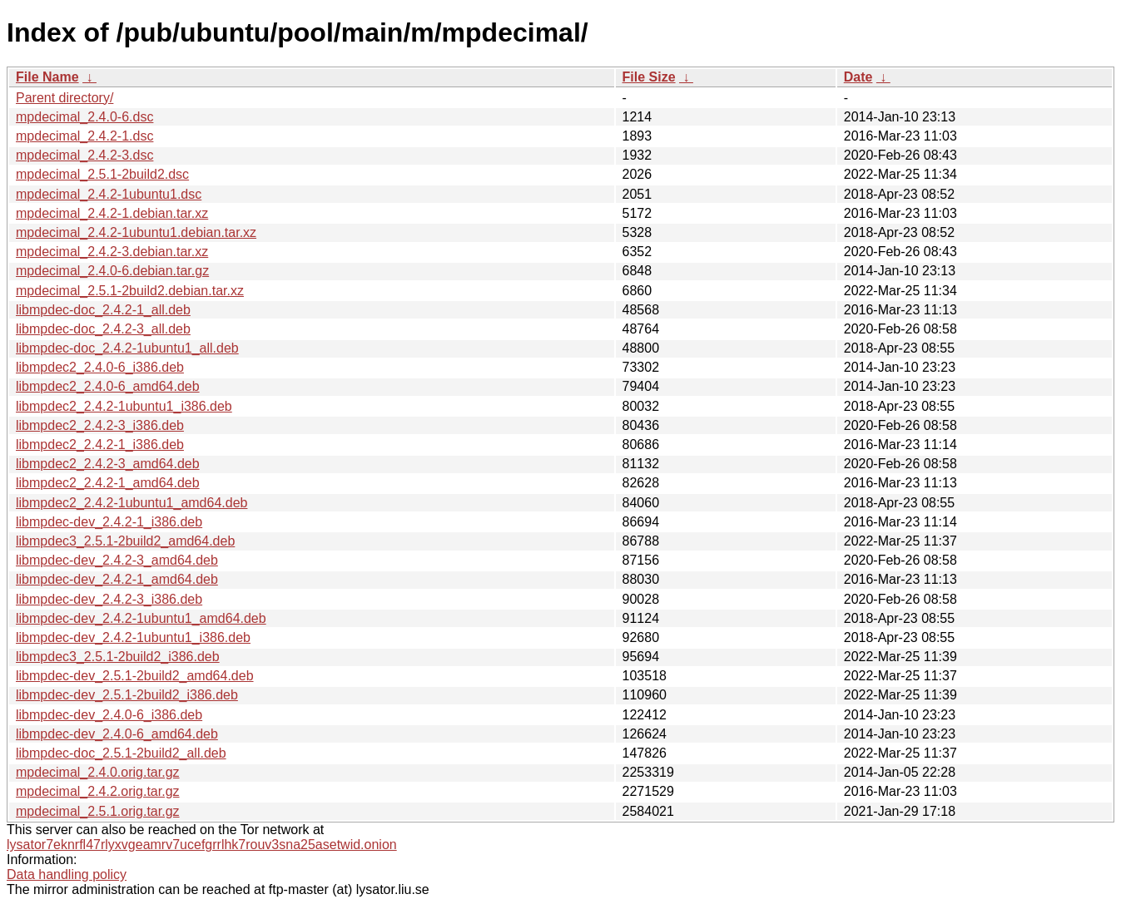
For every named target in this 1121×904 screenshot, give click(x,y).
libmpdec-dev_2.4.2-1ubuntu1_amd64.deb (141, 618)
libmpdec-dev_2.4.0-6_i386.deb (109, 715)
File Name (47, 77)
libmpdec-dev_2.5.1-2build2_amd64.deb (135, 676)
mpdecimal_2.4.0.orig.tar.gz (98, 772)
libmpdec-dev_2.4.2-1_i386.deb (109, 522)
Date (858, 77)
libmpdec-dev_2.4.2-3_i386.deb (109, 599)
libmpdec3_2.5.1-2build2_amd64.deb (125, 541)
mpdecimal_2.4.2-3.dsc (84, 155)
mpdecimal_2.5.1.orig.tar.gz (98, 811)
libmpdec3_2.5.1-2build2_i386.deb (118, 657)
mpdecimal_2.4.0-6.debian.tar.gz (112, 271)
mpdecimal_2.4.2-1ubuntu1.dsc (108, 194)
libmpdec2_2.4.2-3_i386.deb (100, 425)
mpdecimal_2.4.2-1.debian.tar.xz (112, 213)
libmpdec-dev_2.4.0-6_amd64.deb (117, 734)
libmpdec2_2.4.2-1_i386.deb (100, 444)
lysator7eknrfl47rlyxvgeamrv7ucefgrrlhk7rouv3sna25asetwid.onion (202, 844)
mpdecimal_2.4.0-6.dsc (84, 117)
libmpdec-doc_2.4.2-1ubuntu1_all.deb (127, 348)
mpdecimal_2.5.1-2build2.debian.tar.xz (130, 291)
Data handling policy (66, 874)
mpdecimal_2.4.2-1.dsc (84, 136)
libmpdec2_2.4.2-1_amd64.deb (108, 483)
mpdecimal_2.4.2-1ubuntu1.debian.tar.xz (136, 232)
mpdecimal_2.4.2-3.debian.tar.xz (112, 252)
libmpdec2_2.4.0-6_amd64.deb (108, 386)
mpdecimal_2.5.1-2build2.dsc (102, 174)
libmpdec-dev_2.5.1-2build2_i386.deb (127, 695)
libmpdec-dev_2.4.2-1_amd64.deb (117, 579)
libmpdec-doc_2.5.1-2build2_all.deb (121, 753)
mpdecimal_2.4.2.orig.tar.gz (98, 791)
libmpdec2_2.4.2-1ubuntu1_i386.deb (124, 406)
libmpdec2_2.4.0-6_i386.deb (100, 367)
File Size (649, 77)
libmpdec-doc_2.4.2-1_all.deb (103, 310)
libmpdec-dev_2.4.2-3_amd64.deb (117, 560)
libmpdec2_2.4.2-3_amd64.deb (108, 464)
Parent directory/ (64, 98)
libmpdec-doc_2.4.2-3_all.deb (103, 329)
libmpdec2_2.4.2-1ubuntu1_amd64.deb (131, 503)
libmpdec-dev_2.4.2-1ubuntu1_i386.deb (133, 637)
